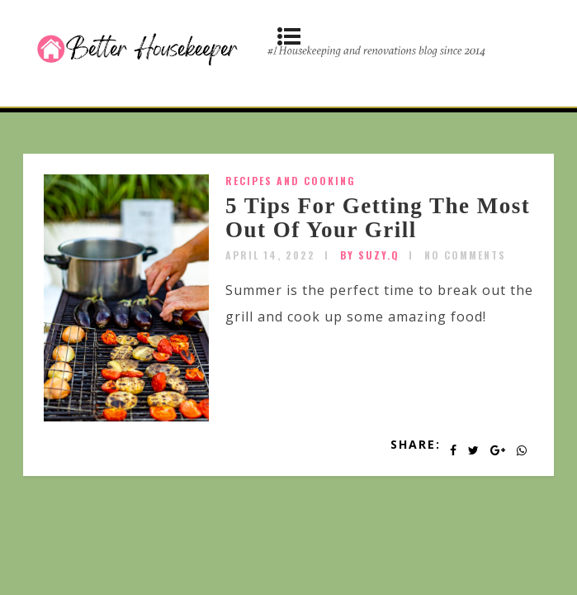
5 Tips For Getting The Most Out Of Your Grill (377, 218)
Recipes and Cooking (290, 181)
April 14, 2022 (270, 255)
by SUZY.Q (370, 255)
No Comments (465, 255)
